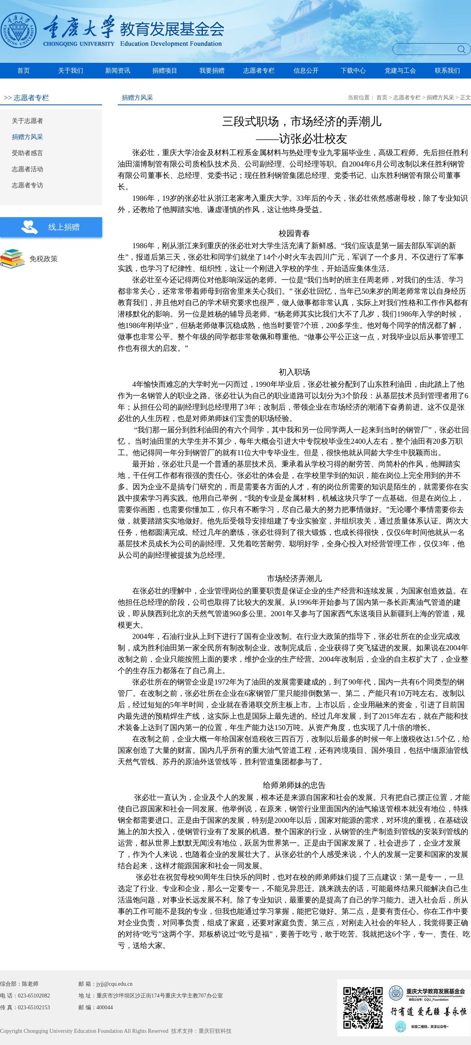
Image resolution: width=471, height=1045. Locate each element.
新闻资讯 (117, 70)
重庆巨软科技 (215, 1031)
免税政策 (43, 259)
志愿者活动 (27, 169)
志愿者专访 (27, 185)
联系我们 (447, 70)
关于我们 (70, 70)
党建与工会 (400, 70)
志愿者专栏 (259, 70)
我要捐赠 (212, 70)
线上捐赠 (64, 227)
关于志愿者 (27, 120)
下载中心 (353, 70)
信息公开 (306, 70)
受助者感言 (27, 153)
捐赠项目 (164, 70)
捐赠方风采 (27, 137)
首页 (23, 70)
